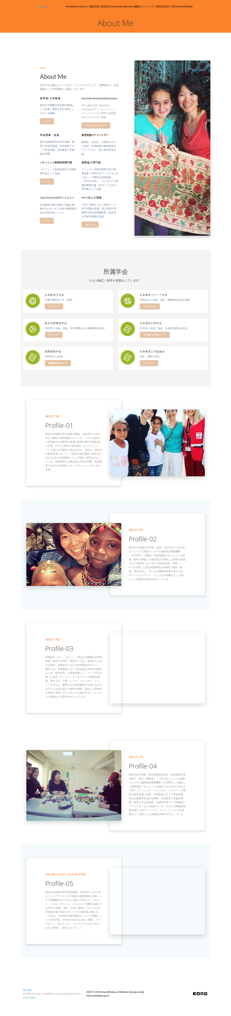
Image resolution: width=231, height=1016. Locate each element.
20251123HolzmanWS (176, 6)
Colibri (32, 997)
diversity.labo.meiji (133, 992)
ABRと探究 (100, 6)
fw (87, 995)
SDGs (109, 6)
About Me (78, 6)
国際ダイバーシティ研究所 (149, 6)
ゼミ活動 (89, 6)
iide (191, 6)
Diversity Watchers (123, 6)
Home (69, 6)
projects (104, 995)
